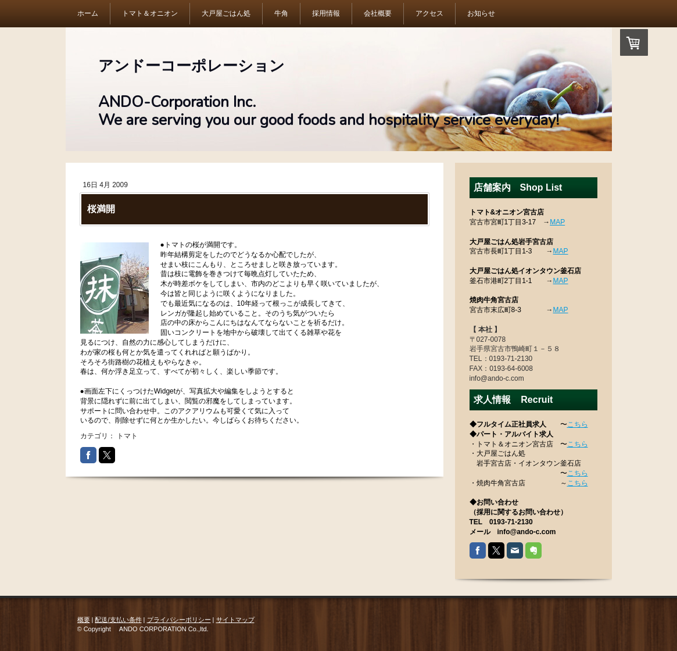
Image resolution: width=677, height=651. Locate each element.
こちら (577, 424)
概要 (83, 619)
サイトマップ (235, 619)
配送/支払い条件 (118, 619)
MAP (557, 222)
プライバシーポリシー (179, 619)
